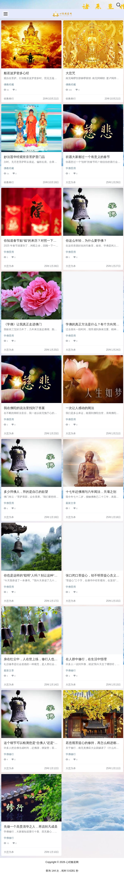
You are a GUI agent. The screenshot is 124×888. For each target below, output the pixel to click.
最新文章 (71, 503)
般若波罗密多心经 (16, 73)
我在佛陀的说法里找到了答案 (24, 408)
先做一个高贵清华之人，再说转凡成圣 (30, 826)
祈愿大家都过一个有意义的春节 (88, 157)
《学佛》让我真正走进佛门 (23, 324)
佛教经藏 (9, 84)
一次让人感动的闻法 (80, 408)
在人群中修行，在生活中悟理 (86, 659)
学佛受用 (71, 168)
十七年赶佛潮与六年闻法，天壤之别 (91, 491)
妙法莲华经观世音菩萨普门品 (24, 157)
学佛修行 (71, 670)
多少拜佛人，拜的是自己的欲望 (26, 491)
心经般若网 (72, 862)
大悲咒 (70, 73)
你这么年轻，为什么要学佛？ (86, 240)
